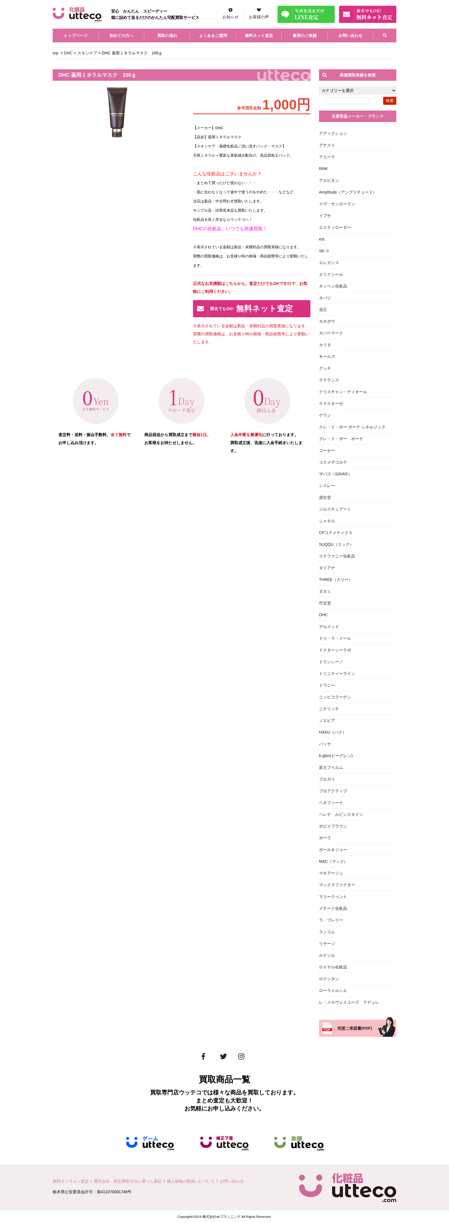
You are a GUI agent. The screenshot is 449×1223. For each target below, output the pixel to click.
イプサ (325, 215)
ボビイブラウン (333, 826)
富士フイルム (331, 767)
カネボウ (327, 321)
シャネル (327, 521)
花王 (323, 309)
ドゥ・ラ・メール (335, 638)
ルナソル (327, 955)
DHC (68, 53)
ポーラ (325, 838)
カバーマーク (331, 333)
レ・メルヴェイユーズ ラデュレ (349, 1002)
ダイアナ (327, 568)
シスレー (327, 485)
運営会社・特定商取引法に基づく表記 (128, 1181)
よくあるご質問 (213, 35)
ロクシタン (329, 978)
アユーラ (327, 157)
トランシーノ (331, 661)
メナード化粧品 (333, 908)
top (55, 53)
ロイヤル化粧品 (333, 967)
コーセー (327, 450)
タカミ (325, 591)
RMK (323, 168)
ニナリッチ (329, 708)
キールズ (327, 356)
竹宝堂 (325, 603)
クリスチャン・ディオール (343, 391)
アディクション (333, 133)
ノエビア (327, 720)
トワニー (327, 685)
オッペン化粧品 (333, 286)
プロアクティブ (333, 791)
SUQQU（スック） (336, 544)
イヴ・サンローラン (337, 204)
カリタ (325, 344)
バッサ (325, 744)
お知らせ (230, 17)
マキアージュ (331, 873)
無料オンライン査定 (71, 1181)
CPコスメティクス (335, 532)
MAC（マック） (333, 861)
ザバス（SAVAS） (335, 474)
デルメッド (329, 626)
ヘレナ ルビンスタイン (341, 814)
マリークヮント (333, 896)
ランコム (327, 931)
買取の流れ (167, 35)
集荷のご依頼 (305, 35)
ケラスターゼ (331, 403)
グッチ (325, 368)
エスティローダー (335, 227)
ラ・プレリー (331, 920)
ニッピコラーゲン (335, 697)
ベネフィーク (331, 802)
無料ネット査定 (259, 35)
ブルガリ (327, 779)
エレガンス (329, 262)
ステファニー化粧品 (337, 556)
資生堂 (325, 497)
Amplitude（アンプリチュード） (348, 192)
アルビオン (329, 180)
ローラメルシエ (333, 990)
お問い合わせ (350, 35)
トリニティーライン (337, 673)
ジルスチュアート (335, 509)
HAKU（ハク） (332, 732)
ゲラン (325, 415)
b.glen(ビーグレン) (335, 755)
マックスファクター (337, 885)
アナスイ (327, 145)
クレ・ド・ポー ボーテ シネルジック (352, 427)
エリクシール (331, 274)
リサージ (327, 943)
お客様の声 (259, 17)
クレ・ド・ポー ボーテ (341, 438)
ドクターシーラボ (335, 650)
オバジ (325, 298)
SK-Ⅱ (324, 251)
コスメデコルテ (333, 462)
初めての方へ (121, 35)
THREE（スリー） (335, 579)
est (321, 239)
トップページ (76, 35)
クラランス (329, 380)
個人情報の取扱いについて (191, 1181)
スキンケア (87, 53)
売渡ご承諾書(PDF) (354, 1028)
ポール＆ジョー (333, 849)
